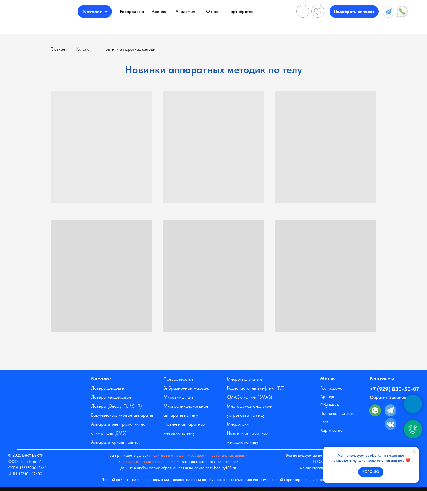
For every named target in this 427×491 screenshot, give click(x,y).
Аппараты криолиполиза (115, 442)
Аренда (159, 11)
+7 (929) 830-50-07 (394, 389)
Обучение (329, 405)
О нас (212, 11)
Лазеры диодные (107, 388)
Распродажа (132, 11)
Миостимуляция (178, 397)
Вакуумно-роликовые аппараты (122, 415)
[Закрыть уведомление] (414, 451)
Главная (58, 49)
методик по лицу (242, 442)
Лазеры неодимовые (111, 397)
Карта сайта (331, 430)
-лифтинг (248, 397)
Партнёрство (240, 11)
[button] (354, 11)
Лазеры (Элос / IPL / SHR (115, 406)
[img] (53, 11)
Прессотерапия (178, 379)
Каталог (83, 49)
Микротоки (238, 424)
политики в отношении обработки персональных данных (199, 455)
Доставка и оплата (337, 413)
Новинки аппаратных (247, 433)
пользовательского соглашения (148, 461)
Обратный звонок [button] (388, 397)
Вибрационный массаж (186, 388)
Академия (185, 11)
